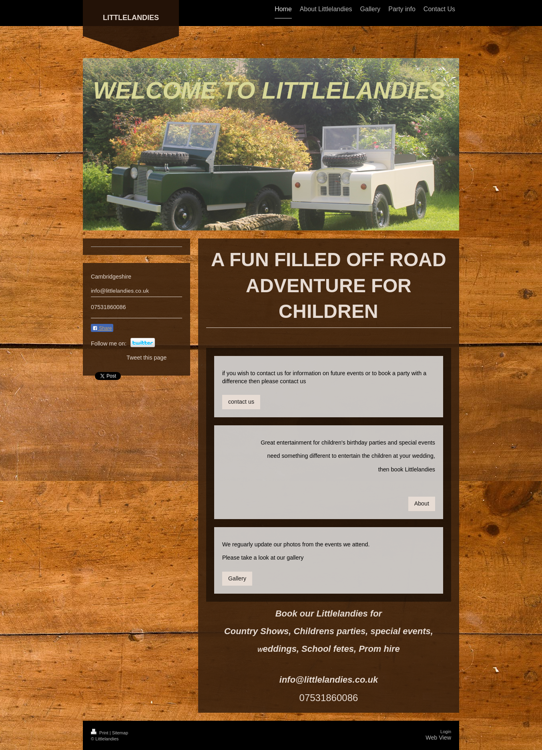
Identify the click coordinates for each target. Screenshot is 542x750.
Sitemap (120, 732)
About (421, 503)
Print (100, 732)
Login (445, 731)
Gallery (237, 578)
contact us (241, 401)
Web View (438, 737)
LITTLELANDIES (131, 18)
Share (102, 328)
